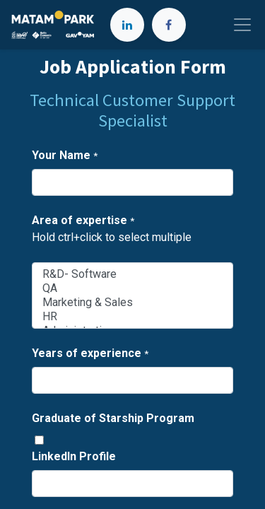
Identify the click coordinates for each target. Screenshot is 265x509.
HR (132, 317)
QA (132, 288)
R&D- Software (132, 274)
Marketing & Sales (132, 303)
